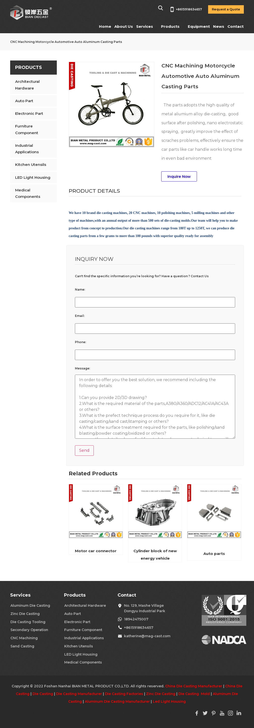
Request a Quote (226, 9)
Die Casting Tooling (27, 622)
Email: (80, 315)
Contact (235, 26)
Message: (82, 368)
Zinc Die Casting (25, 614)
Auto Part (24, 100)
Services (144, 26)
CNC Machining (24, 638)
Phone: (80, 342)
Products (170, 26)
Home (105, 26)
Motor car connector (96, 550)
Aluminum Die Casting (30, 605)
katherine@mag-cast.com (147, 636)
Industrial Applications (27, 148)
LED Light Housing (32, 177)
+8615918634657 (138, 628)
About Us (123, 26)
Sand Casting (22, 646)
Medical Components (27, 193)
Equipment (199, 26)
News (218, 26)
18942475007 (136, 619)
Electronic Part (29, 113)
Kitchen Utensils (30, 164)
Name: (80, 289)
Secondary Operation (29, 630)
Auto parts (214, 553)
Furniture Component (26, 129)
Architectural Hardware (27, 84)
